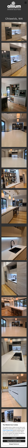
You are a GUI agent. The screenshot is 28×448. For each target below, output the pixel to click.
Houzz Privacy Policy (8, 430)
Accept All (14, 438)
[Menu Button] (25, 2)
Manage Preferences (14, 444)
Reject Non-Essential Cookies (14, 441)
